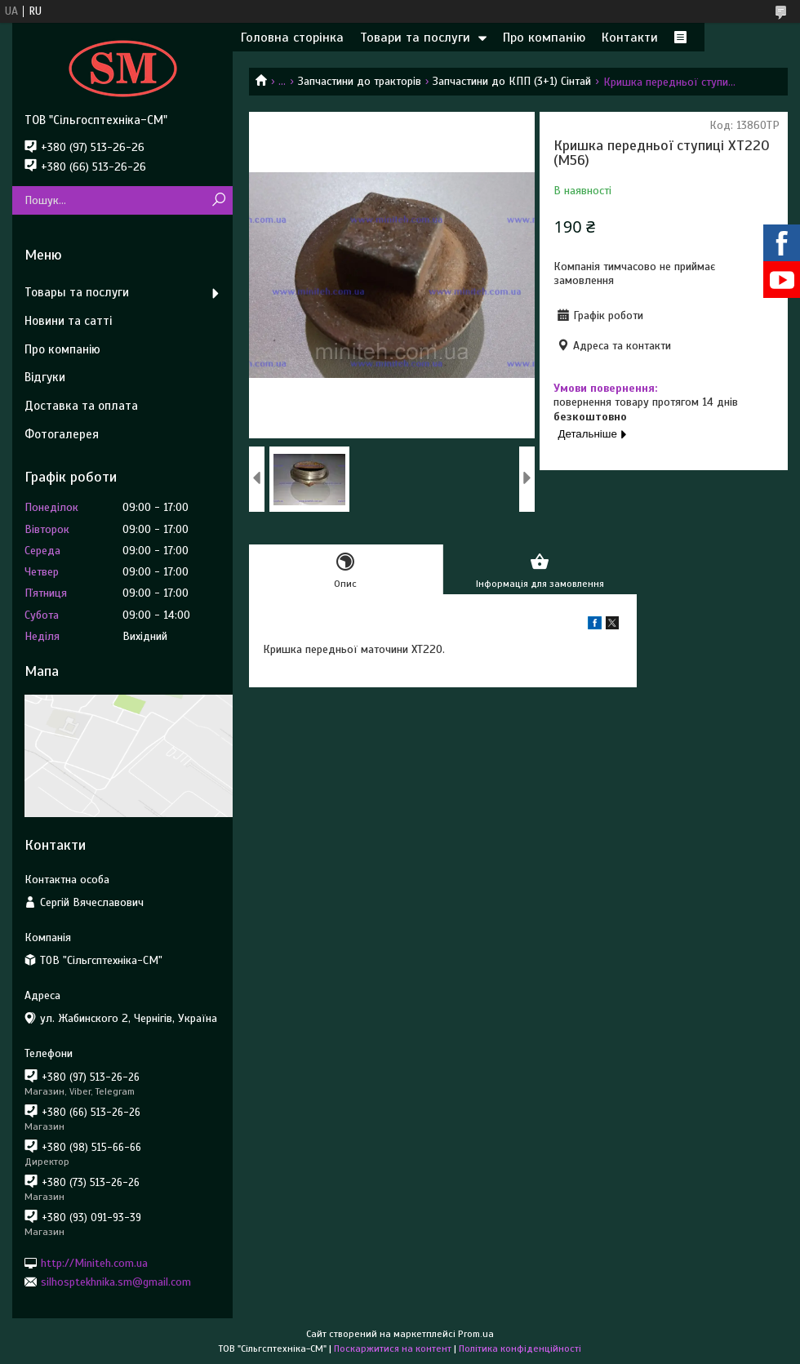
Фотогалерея (61, 434)
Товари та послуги (415, 37)
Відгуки (44, 377)
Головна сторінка (292, 37)
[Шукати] (218, 200)
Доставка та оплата (81, 405)
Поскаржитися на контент (392, 1348)
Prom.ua (476, 1334)
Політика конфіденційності (520, 1348)
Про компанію (544, 37)
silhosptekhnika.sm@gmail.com (116, 1282)
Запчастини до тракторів (359, 81)
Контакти (630, 37)
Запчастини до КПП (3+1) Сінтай (512, 81)
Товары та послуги (76, 292)
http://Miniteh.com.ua (94, 1262)
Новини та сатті (68, 320)
